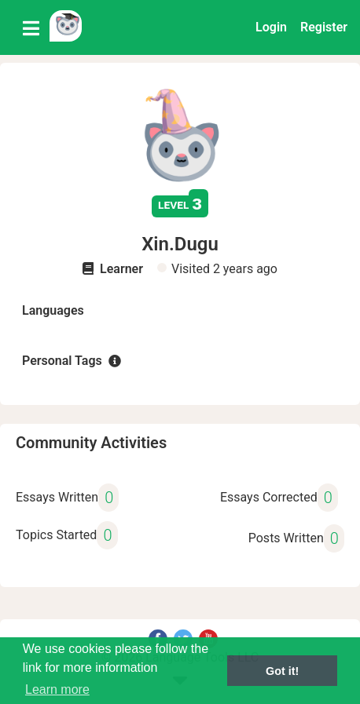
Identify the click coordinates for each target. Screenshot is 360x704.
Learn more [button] (57, 689)
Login (271, 27)
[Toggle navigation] (31, 27)
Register (323, 27)
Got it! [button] (282, 671)
